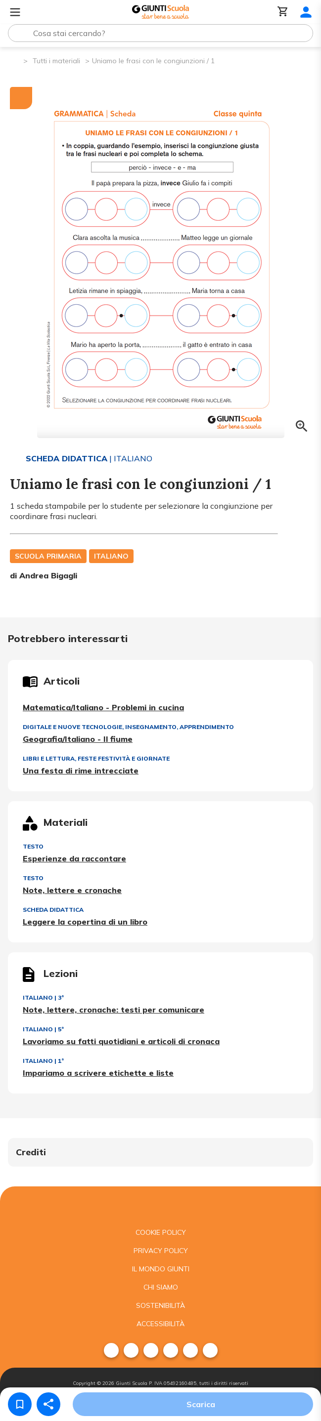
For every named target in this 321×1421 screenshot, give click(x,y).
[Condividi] (48, 1404)
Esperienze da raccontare (74, 858)
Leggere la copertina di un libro (85, 922)
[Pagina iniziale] (15, 60)
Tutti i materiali (56, 60)
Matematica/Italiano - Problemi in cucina (103, 707)
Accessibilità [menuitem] (160, 1323)
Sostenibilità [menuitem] (160, 1305)
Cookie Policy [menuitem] (161, 1232)
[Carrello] (283, 12)
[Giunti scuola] (160, 1204)
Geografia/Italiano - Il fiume (78, 739)
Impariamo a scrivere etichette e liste (98, 1073)
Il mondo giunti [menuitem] (160, 1268)
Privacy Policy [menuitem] (161, 1250)
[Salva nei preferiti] (20, 1404)
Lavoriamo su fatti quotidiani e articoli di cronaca (121, 1041)
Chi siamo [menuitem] (160, 1287)
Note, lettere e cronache (72, 890)
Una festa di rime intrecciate (80, 770)
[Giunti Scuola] (160, 12)
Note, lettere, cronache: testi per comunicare (113, 1010)
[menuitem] (111, 1350)
